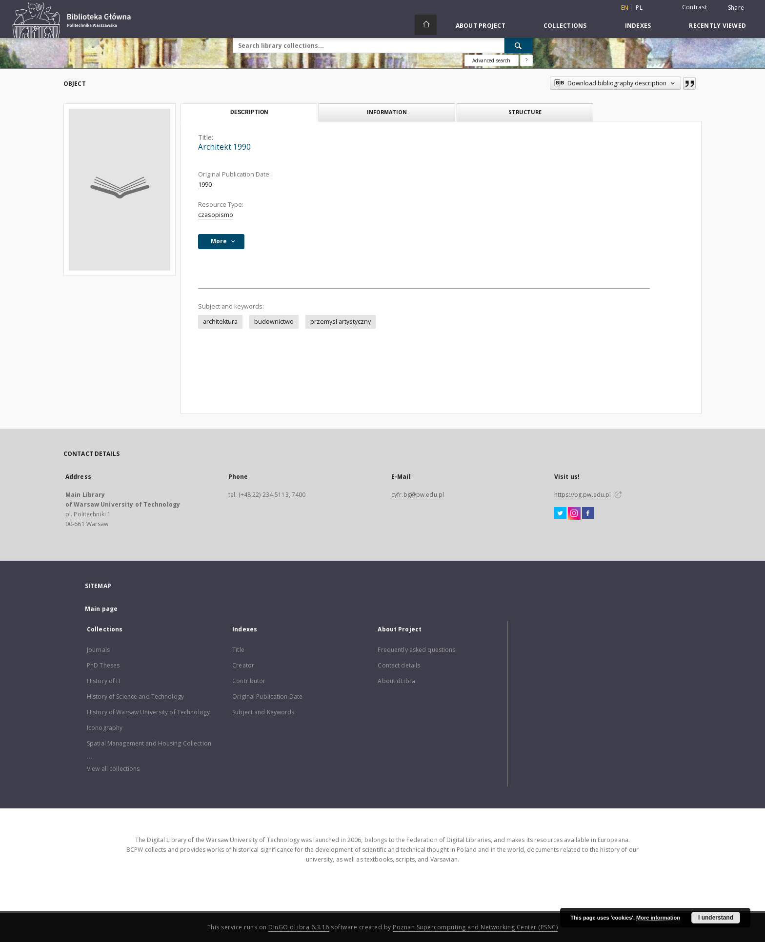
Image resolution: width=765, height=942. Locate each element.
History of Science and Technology (135, 696)
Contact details (399, 665)
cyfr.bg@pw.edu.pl (417, 495)
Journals (98, 650)
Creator (243, 665)
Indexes (638, 25)
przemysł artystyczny (340, 321)
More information (658, 918)
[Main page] (426, 25)
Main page (101, 609)
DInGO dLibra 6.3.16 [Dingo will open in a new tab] (298, 927)
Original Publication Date (267, 696)
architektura (220, 321)
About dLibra (396, 681)
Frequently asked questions (416, 650)
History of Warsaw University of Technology (148, 712)
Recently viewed (717, 25)
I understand (715, 917)
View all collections (113, 769)
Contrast (694, 7)
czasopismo (215, 215)
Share (736, 8)
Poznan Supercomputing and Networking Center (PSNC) (475, 927)
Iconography (104, 728)
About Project (480, 25)
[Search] (518, 45)
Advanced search (491, 60)
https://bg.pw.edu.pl (582, 495)
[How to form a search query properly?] (526, 60)
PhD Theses (103, 665)
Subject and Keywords (263, 712)
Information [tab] (387, 112)
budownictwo (274, 321)
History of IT (104, 681)
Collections (565, 25)
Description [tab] (249, 112)
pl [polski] (639, 7)
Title (238, 650)
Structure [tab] (525, 112)
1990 (205, 184)
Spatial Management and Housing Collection (149, 743)
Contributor (248, 681)
